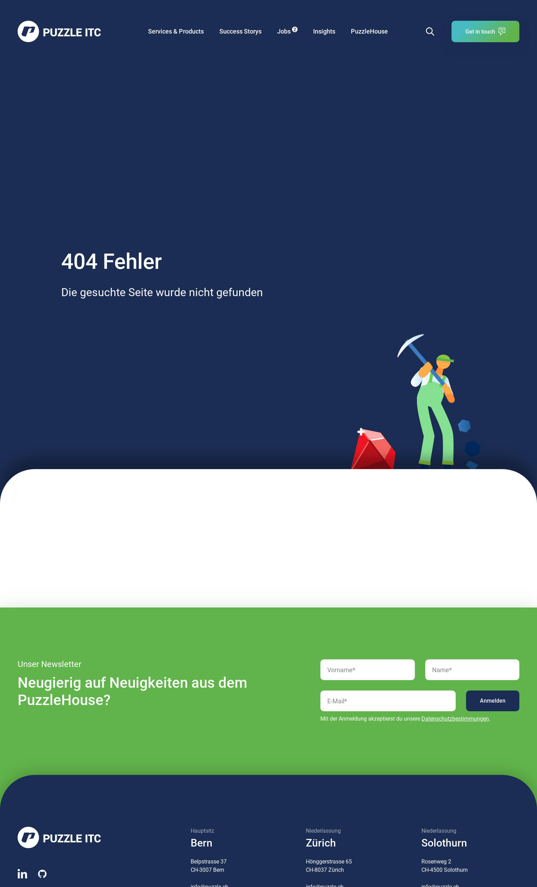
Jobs (287, 31)
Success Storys (240, 31)
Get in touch (485, 31)
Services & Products (176, 31)
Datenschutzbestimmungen (455, 718)
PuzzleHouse (369, 31)
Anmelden (493, 700)
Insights (324, 31)
